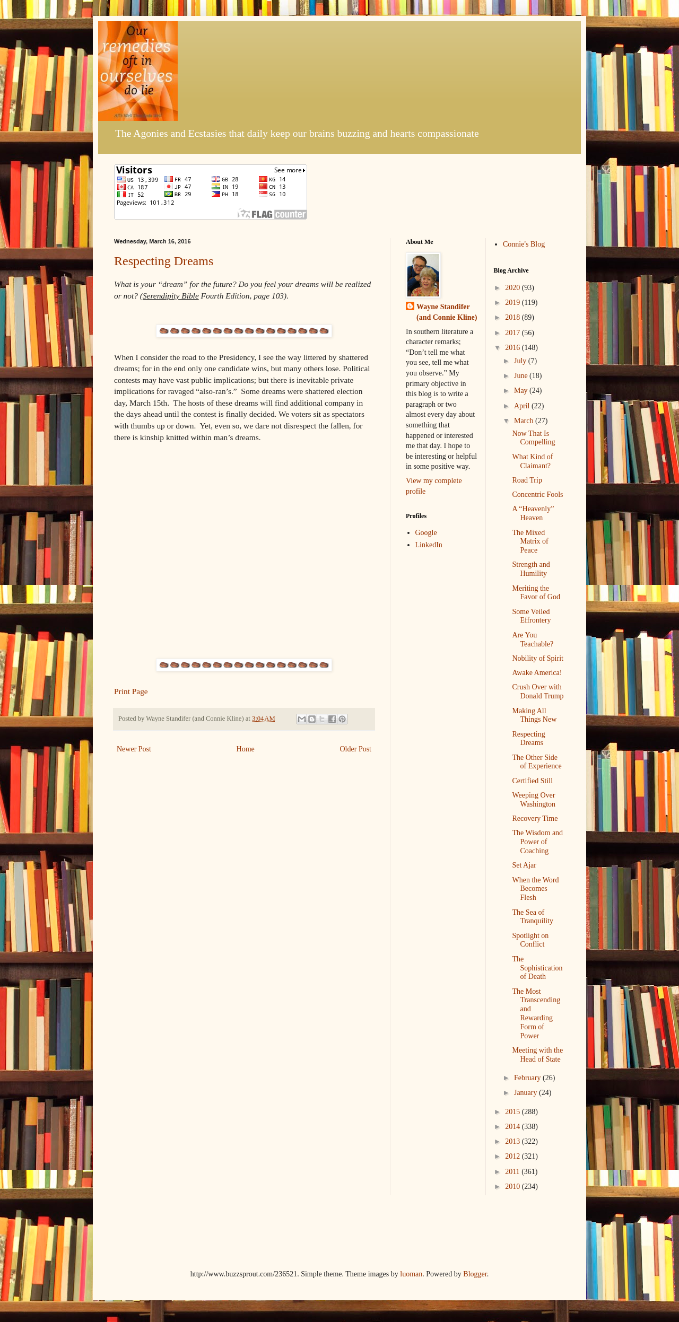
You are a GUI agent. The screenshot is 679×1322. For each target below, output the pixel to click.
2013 (513, 1141)
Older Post (356, 749)
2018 (513, 317)
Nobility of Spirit (537, 658)
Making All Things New (534, 715)
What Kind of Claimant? (532, 461)
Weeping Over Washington (533, 799)
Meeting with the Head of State (537, 1054)
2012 (513, 1156)
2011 (513, 1172)
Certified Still (532, 781)
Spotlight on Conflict (530, 940)
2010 (513, 1186)
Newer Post (134, 749)
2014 (513, 1127)
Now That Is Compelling (533, 438)
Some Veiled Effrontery (531, 616)
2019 (513, 303)
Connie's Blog (524, 244)
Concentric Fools (537, 494)
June (521, 376)
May (521, 391)
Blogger (474, 1274)
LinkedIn (428, 545)
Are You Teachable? (532, 639)
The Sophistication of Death (537, 968)
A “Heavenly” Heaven (533, 513)
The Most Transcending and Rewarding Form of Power (536, 1013)
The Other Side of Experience (536, 762)
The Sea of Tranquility (532, 916)
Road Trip (527, 480)
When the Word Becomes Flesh (535, 889)
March (524, 421)
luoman (411, 1274)
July (521, 361)
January (526, 1093)
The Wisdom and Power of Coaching (537, 842)
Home (246, 749)
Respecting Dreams (163, 261)
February (528, 1078)
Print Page (131, 691)
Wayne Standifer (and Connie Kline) (446, 312)
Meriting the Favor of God (536, 592)
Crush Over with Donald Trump (537, 691)
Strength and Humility (531, 569)
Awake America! (537, 673)
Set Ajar (524, 865)
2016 (513, 348)
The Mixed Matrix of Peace (530, 542)
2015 (513, 1112)
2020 (513, 288)
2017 (513, 333)
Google (426, 533)
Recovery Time (535, 818)
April (523, 406)
